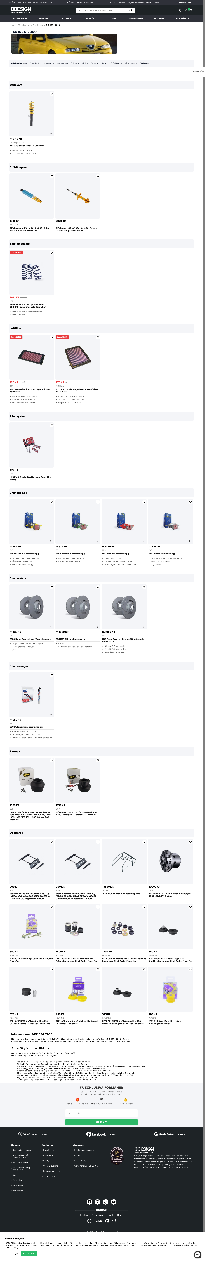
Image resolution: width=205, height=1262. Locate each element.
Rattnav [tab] (105, 63)
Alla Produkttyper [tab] (19, 63)
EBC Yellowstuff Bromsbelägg (24, 554)
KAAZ (151, 890)
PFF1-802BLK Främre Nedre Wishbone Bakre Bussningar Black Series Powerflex (124, 960)
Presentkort (18, 1180)
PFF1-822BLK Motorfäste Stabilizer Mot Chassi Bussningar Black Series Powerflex (123, 1022)
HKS (11, 474)
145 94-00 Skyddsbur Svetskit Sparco (121, 894)
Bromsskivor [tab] (49, 63)
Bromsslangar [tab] (62, 63)
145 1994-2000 (53, 25)
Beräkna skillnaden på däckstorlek (22, 1168)
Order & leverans (50, 1166)
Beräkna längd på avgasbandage (20, 1156)
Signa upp (101, 1122)
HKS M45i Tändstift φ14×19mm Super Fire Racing (30, 478)
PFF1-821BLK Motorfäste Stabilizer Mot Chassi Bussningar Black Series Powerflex (30, 1022)
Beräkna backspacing (22, 1150)
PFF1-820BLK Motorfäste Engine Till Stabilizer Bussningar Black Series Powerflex (170, 960)
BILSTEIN (14, 225)
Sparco (13, 890)
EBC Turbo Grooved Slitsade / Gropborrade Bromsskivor (123, 640)
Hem (13, 25)
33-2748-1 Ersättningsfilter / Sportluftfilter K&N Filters (77, 390)
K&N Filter (14, 386)
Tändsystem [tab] (145, 63)
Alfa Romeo (38, 25)
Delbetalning (48, 1150)
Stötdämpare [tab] (116, 63)
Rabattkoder (18, 1185)
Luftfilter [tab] (84, 63)
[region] (101, 119)
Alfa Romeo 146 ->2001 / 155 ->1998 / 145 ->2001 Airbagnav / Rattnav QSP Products (76, 813)
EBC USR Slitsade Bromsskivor (71, 639)
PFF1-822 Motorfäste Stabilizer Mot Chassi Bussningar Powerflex (77, 1022)
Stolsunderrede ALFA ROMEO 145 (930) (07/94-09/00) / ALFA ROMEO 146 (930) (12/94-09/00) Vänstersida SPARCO (76, 896)
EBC (11, 550)
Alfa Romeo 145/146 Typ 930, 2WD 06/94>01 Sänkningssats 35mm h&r (28, 306)
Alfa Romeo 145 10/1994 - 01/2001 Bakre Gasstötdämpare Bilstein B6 (29, 229)
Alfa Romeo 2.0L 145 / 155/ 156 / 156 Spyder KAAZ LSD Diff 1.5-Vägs (170, 895)
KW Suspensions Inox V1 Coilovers (27, 146)
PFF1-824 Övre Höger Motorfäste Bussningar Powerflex (165, 1022)
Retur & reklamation (51, 1171)
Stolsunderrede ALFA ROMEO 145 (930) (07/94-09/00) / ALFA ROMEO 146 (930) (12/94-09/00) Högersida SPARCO (30, 896)
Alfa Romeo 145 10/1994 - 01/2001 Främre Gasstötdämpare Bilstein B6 (76, 229)
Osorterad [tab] (95, 63)
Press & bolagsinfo (82, 1160)
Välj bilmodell (20, 19)
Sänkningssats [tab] (131, 63)
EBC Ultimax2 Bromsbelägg (162, 554)
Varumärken (182, 19)
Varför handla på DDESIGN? (86, 1166)
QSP (11, 809)
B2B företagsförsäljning (84, 1150)
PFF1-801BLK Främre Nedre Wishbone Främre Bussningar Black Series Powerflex (76, 960)
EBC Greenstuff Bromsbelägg (70, 554)
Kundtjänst (48, 1160)
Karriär (77, 1155)
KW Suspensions (17, 142)
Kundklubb (48, 1155)
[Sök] (105, 10)
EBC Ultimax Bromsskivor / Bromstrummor (30, 639)
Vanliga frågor (49, 1176)
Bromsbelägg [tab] (35, 63)
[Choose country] (183, 2)
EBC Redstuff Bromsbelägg (115, 554)
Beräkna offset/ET (20, 1162)
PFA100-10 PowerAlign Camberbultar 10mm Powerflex (31, 960)
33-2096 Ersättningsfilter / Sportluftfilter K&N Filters (30, 390)
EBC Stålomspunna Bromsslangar (26, 727)
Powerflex (14, 955)
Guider (15, 1175)
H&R (11, 301)
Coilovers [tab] (75, 63)
